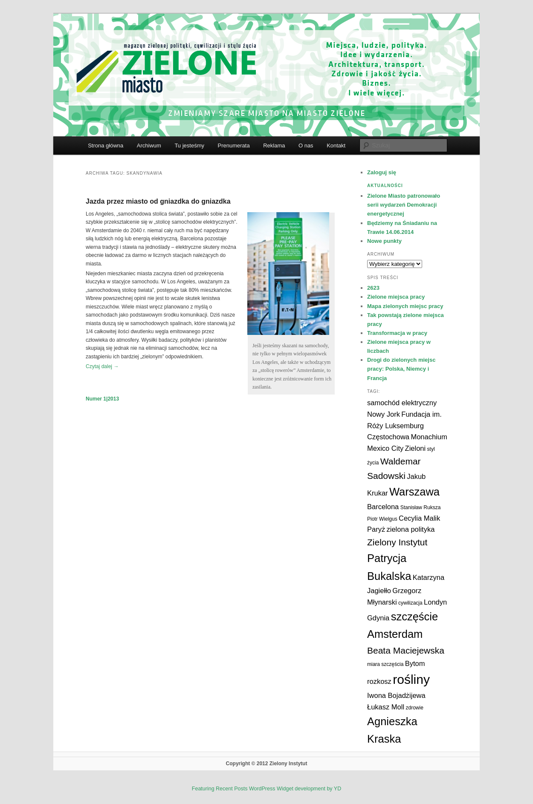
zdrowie (414, 708)
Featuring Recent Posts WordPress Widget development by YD (266, 789)
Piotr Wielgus (382, 519)
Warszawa (414, 492)
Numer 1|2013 (102, 399)
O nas (305, 145)
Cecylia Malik (419, 518)
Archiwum (149, 145)
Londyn (435, 602)
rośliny (411, 679)
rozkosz (379, 681)
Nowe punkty (384, 241)
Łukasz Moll (385, 707)
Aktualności (385, 185)
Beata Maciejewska (405, 650)
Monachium (429, 437)
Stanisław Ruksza (420, 507)
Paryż (376, 529)
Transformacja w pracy (397, 333)
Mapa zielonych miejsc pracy (405, 306)
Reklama (274, 145)
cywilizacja (410, 603)
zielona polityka (411, 529)
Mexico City (385, 448)
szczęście (414, 616)
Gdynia (378, 618)
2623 (373, 288)
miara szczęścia (385, 664)
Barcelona (383, 506)
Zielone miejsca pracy (396, 297)
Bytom (415, 663)
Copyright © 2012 (247, 764)
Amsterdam (395, 634)
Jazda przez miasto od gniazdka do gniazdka (158, 201)
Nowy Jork (383, 414)
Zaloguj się (381, 172)
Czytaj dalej (102, 366)
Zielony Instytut (397, 542)
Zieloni (415, 448)
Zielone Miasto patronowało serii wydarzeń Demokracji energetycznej (403, 205)
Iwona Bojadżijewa (396, 695)
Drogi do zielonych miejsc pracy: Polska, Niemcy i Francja (401, 369)
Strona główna (105, 145)
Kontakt (336, 145)
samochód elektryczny (402, 402)
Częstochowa (388, 437)
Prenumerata (233, 145)
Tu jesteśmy (189, 145)
